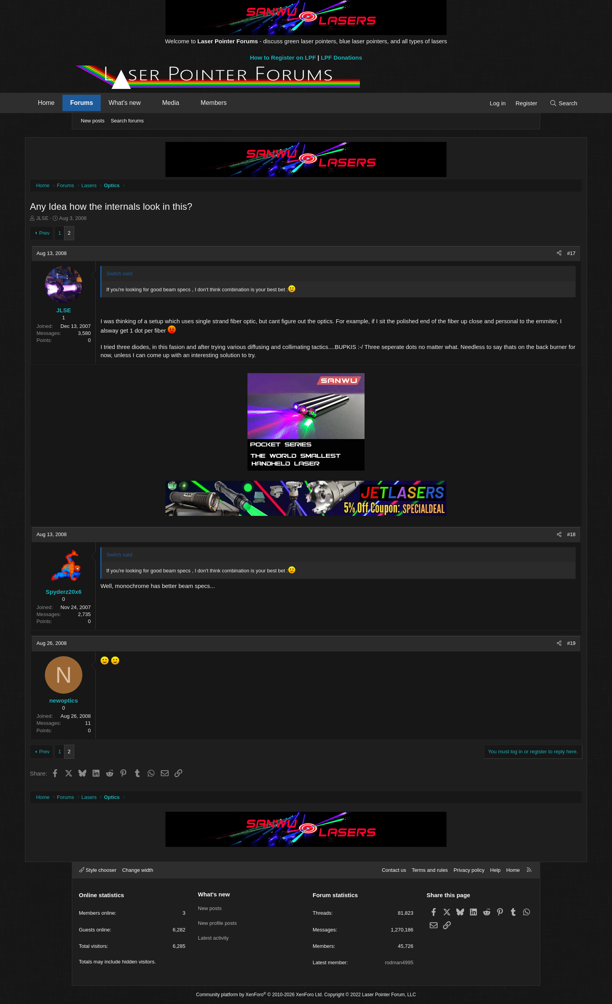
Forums (127, 102)
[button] (193, 103)
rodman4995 (399, 962)
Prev (92, 234)
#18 (523, 535)
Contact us (394, 870)
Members (259, 102)
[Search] (517, 103)
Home (92, 102)
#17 (523, 254)
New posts (93, 121)
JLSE (91, 220)
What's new (170, 102)
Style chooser (97, 870)
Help (495, 870)
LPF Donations (341, 57)
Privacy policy (469, 870)
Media (216, 102)
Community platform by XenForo (259, 994)
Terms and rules (430, 870)
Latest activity (213, 936)
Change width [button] (137, 870)
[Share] (510, 254)
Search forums (127, 121)
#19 (523, 645)
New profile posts (217, 922)
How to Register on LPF (283, 57)
